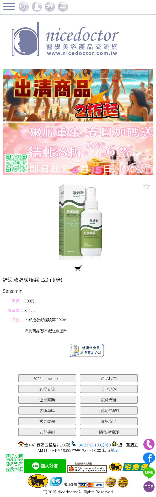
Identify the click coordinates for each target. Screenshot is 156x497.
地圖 (115, 450)
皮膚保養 (109, 399)
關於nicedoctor (47, 378)
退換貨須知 (109, 410)
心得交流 (47, 389)
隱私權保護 (109, 432)
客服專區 (47, 410)
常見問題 (47, 421)
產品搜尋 (109, 378)
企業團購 (47, 399)
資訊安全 (109, 421)
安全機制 (47, 432)
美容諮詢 (109, 389)
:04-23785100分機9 (94, 445)
